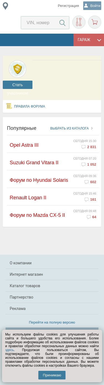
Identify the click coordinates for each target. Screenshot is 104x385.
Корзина (94, 22)
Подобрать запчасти (78, 22)
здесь (9, 350)
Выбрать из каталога (69, 128)
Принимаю (52, 375)
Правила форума (29, 106)
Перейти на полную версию (52, 322)
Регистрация (68, 6)
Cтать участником (17, 86)
